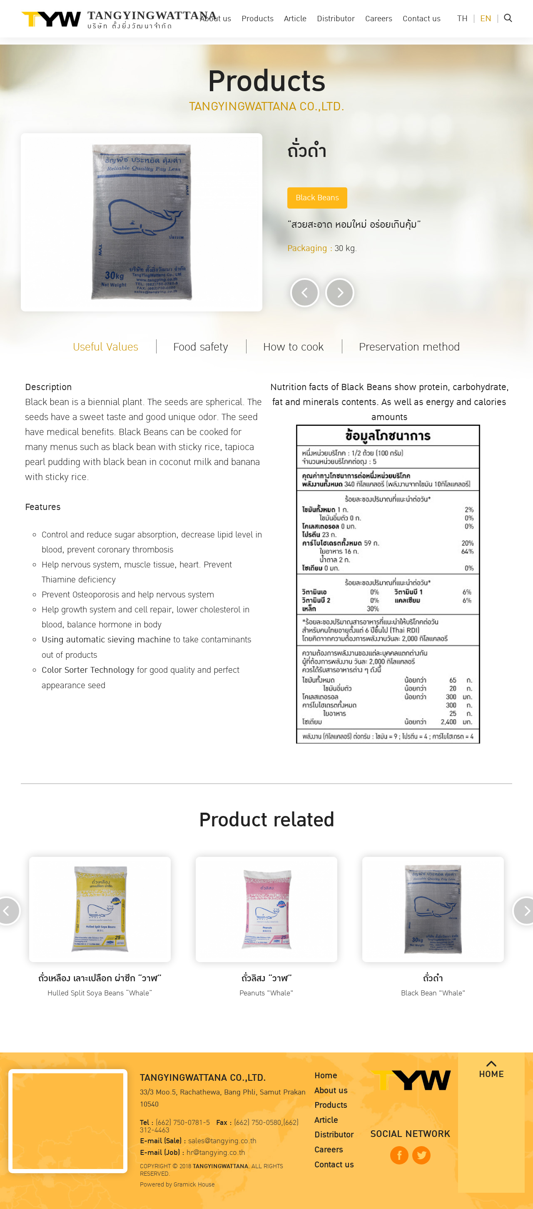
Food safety (200, 347)
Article (295, 18)
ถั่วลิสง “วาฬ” (267, 978)
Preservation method (409, 347)
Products (258, 18)
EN (485, 18)
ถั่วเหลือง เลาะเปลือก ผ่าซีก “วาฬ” (100, 978)
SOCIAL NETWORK (410, 1134)
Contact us (422, 18)
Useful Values (105, 347)
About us (215, 18)
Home (325, 1076)
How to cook (293, 347)
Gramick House (194, 1184)
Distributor (336, 18)
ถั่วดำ (433, 978)
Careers (378, 18)
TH (462, 18)
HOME (491, 1070)
